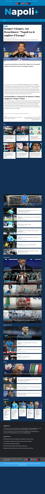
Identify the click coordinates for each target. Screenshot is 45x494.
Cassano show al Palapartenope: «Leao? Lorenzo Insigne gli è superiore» (29, 386)
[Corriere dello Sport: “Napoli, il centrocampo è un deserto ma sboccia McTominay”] (10, 238)
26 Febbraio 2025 (36, 156)
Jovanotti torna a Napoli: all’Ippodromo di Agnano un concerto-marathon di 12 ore (21, 282)
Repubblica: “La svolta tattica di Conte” (24, 356)
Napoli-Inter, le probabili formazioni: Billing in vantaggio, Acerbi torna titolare (35, 137)
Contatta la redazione (17, 1)
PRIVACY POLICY (35, 1)
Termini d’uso (24, 1)
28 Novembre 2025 (24, 239)
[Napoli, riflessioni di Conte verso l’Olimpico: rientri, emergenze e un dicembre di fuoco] (10, 231)
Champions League (14, 113)
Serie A (5, 372)
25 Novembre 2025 (24, 225)
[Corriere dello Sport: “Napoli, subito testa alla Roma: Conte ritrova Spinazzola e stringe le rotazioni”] (10, 252)
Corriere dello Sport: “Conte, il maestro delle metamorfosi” (27, 244)
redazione (6, 140)
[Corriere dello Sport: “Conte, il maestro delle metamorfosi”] (10, 245)
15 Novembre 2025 (10, 283)
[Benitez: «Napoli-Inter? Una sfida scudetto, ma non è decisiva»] (22, 130)
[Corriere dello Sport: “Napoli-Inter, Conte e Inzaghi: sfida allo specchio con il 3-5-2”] (22, 147)
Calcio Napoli (8, 113)
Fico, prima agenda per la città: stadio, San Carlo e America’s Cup (17, 269)
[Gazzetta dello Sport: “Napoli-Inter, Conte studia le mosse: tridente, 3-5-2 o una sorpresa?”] (35, 147)
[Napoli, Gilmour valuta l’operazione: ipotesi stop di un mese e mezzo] (22, 333)
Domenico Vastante (7, 38)
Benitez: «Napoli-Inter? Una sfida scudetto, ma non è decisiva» (22, 137)
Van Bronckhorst (25, 113)
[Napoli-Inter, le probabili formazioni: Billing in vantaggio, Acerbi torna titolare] (35, 130)
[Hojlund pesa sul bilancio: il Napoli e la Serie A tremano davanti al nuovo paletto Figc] (22, 370)
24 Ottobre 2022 (14, 38)
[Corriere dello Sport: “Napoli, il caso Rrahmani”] (22, 200)
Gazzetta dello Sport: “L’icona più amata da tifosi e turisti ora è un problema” (19, 320)
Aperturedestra (19, 229)
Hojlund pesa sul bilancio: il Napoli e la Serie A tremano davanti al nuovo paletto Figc (21, 373)
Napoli (30, 87)
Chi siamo (29, 1)
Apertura (5, 203)
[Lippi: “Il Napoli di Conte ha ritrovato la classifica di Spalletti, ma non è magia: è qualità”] (9, 147)
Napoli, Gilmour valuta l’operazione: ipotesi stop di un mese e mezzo (18, 336)
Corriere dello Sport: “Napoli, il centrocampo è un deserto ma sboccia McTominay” (17, 441)
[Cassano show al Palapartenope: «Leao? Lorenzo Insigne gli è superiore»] (10, 387)
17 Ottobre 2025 (10, 321)
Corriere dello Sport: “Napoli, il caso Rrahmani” (14, 204)
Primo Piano (6, 26)
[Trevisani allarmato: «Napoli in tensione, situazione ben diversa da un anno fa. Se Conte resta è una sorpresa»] (10, 380)
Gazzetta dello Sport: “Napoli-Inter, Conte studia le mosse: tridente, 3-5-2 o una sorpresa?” (35, 154)
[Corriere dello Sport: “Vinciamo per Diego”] (10, 224)
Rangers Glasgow (20, 113)
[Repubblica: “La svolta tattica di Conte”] (10, 357)
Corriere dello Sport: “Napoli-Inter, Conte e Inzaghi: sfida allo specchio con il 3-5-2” (22, 154)
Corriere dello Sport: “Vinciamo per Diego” (24, 224)
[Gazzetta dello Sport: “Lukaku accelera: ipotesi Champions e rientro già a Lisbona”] (10, 350)
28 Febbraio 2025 (23, 139)
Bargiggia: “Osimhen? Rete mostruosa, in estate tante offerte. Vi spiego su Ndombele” (13, 117)
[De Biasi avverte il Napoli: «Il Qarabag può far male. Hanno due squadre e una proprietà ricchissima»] (10, 394)
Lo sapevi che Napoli (7, 280)
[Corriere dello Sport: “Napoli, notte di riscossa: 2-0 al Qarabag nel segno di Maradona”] (10, 218)
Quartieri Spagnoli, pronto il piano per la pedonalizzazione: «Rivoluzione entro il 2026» (21, 294)
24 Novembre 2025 (24, 395)
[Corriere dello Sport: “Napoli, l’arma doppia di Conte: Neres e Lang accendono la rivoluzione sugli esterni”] (10, 211)
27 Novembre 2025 (24, 212)
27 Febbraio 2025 (10, 157)
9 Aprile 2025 (10, 140)
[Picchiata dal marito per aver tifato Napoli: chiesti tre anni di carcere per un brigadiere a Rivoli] (9, 130)
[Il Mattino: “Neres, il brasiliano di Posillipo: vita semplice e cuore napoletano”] (10, 343)
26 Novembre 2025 (24, 219)
